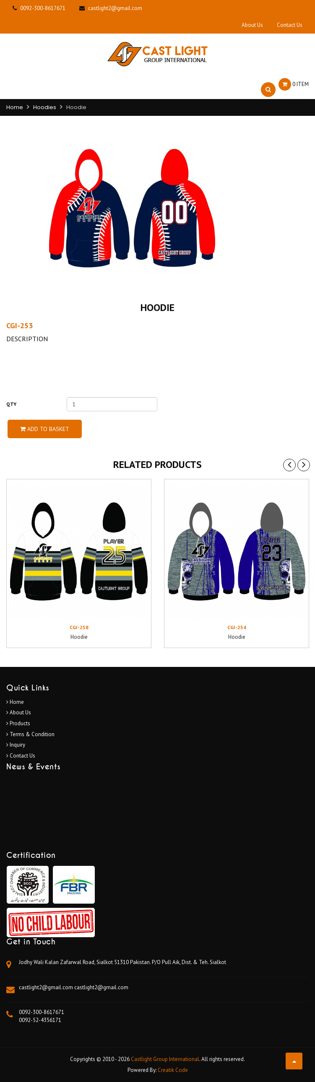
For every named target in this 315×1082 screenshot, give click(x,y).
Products (18, 723)
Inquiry (15, 744)
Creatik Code (173, 1070)
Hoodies (44, 107)
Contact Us (289, 25)
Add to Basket (44, 429)
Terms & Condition (30, 734)
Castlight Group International (165, 1059)
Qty (11, 404)
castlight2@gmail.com (46, 987)
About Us (252, 25)
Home (14, 107)
